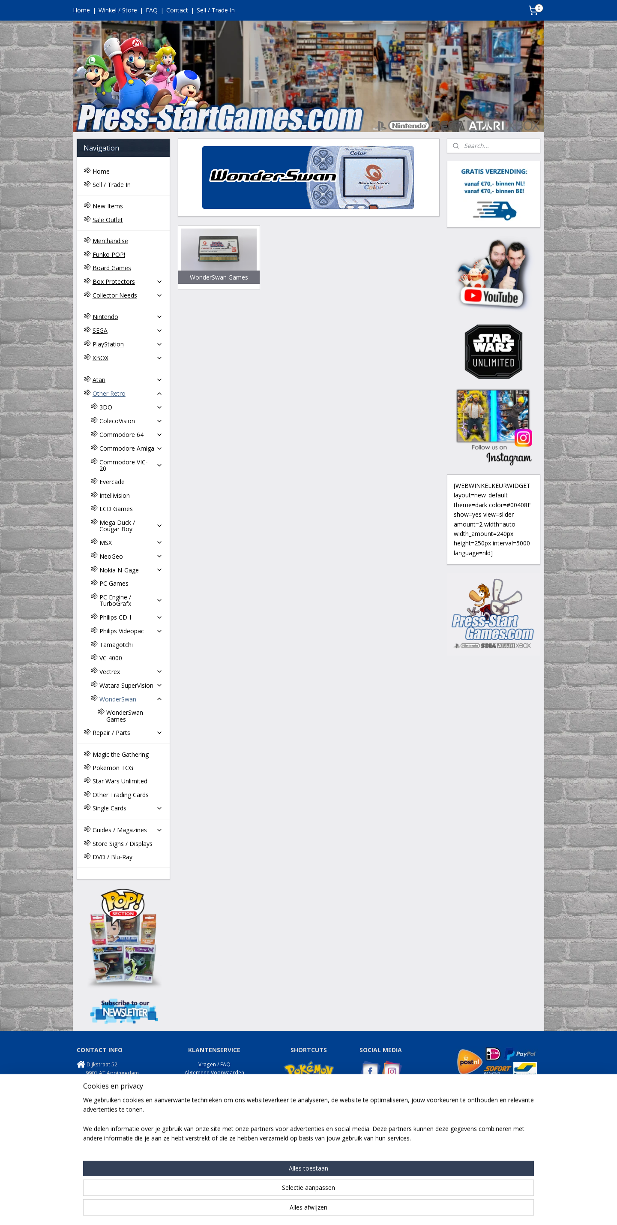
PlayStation (128, 344)
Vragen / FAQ (214, 1064)
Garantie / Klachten (214, 1097)
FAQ (152, 10)
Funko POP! (109, 254)
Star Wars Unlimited (120, 781)
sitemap (281, 1209)
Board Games (112, 268)
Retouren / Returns (214, 1089)
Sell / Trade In (216, 10)
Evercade (112, 482)
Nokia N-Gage (131, 570)
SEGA (128, 330)
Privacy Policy (214, 1080)
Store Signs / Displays (123, 844)
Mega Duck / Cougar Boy (131, 525)
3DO (131, 407)
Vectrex (131, 672)
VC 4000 (110, 658)
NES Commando (378, 1135)
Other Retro (128, 393)
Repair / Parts (128, 732)
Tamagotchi (116, 645)
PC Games (114, 583)
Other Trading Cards (121, 795)
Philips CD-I (131, 617)
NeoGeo (131, 556)
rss (299, 1209)
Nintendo (128, 317)
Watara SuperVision (131, 685)
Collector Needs (128, 295)
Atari (128, 380)
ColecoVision (131, 421)
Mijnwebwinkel (406, 1209)
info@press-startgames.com (122, 1089)
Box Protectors (128, 281)
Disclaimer (214, 1113)
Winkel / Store (118, 10)
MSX (131, 543)
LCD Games (116, 509)
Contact (177, 10)
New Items (108, 206)
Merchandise (110, 241)
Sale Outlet (108, 220)
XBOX (128, 358)
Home (81, 10)
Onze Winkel (214, 1105)
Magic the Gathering (121, 754)
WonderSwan (131, 699)
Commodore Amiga (131, 448)
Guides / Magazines (128, 830)
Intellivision (114, 495)
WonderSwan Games (124, 715)
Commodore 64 (131, 434)
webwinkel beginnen (332, 1209)
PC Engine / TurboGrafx (131, 600)
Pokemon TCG (113, 768)
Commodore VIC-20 (131, 465)
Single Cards (128, 808)
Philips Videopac (131, 631)
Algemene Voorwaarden (214, 1072)
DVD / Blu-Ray (112, 857)
